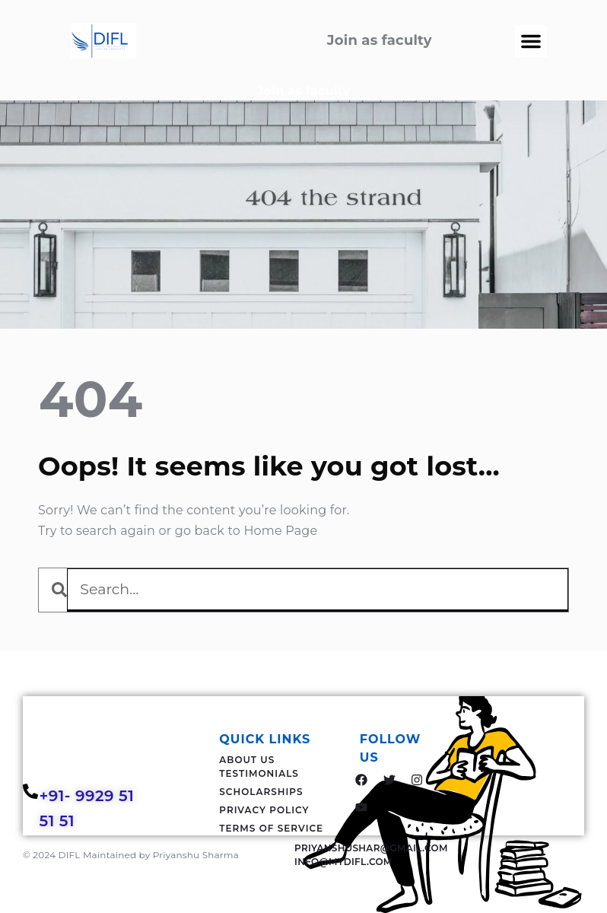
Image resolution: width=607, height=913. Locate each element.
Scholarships (261, 791)
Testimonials (259, 773)
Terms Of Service (271, 828)
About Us (247, 759)
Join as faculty (304, 91)
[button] (531, 41)
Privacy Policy (264, 810)
